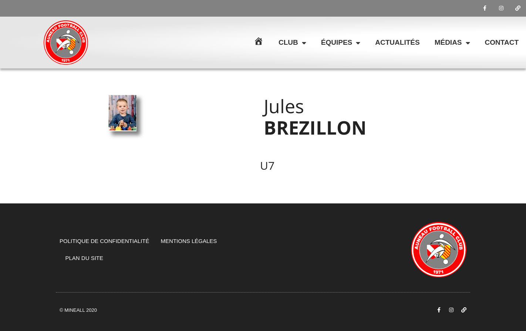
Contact (502, 42)
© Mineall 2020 (78, 310)
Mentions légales (189, 241)
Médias (452, 43)
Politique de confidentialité (104, 241)
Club (292, 43)
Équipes (340, 43)
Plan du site (84, 258)
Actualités (397, 42)
